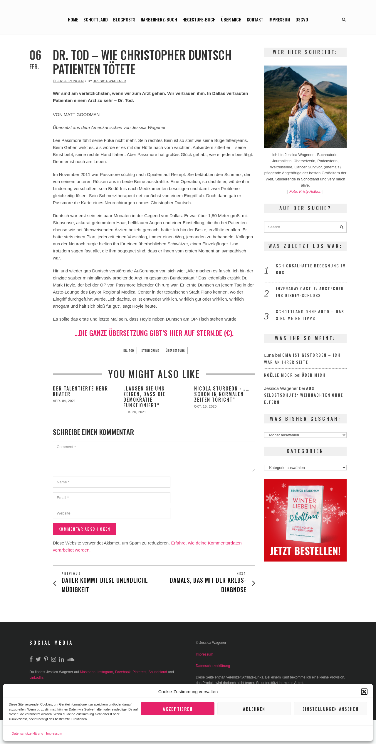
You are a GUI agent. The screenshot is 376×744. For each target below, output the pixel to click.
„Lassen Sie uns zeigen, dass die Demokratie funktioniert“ (144, 397)
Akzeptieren (177, 709)
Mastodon (87, 673)
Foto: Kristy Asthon (306, 191)
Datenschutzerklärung (27, 733)
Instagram (105, 673)
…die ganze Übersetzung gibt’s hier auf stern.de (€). (154, 332)
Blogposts (124, 19)
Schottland (95, 19)
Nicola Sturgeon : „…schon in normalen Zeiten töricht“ (221, 394)
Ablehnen (254, 709)
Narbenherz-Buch (159, 19)
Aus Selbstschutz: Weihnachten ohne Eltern (303, 395)
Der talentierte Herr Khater (80, 391)
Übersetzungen (68, 81)
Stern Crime (148, 350)
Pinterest (139, 673)
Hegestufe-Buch (199, 19)
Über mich (231, 19)
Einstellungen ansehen (330, 709)
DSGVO (302, 19)
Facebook (123, 673)
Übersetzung (179, 350)
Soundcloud (157, 673)
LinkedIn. (36, 678)
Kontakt (255, 19)
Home (73, 19)
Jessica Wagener (109, 81)
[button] (364, 692)
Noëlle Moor (278, 375)
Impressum (54, 733)
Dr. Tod (123, 350)
